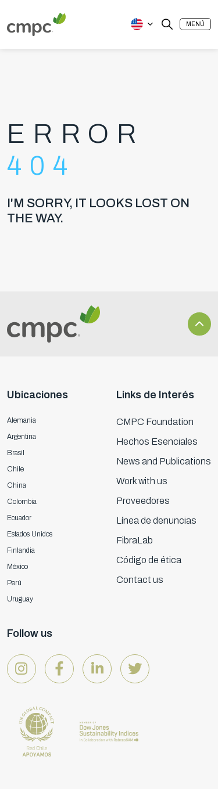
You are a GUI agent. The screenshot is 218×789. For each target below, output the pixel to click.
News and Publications (163, 461)
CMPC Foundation (155, 422)
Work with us (141, 481)
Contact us (139, 580)
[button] (195, 24)
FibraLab (134, 540)
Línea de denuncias (156, 520)
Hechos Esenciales (157, 441)
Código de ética (148, 560)
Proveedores (143, 501)
